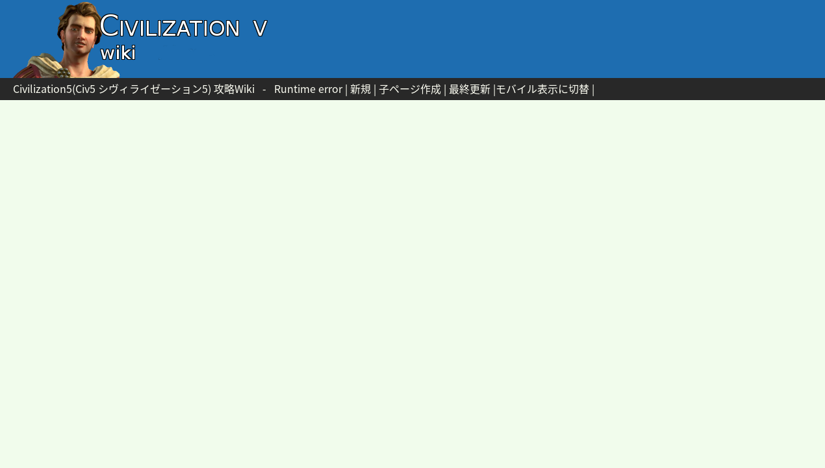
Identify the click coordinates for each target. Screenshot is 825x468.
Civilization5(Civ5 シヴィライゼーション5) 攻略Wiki (134, 88)
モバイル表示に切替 (542, 88)
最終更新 (469, 88)
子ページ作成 (410, 88)
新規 (360, 88)
